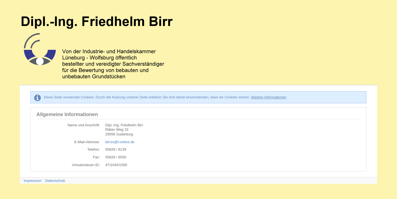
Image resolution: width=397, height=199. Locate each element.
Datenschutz (55, 181)
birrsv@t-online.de (120, 142)
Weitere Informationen (268, 97)
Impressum (32, 181)
